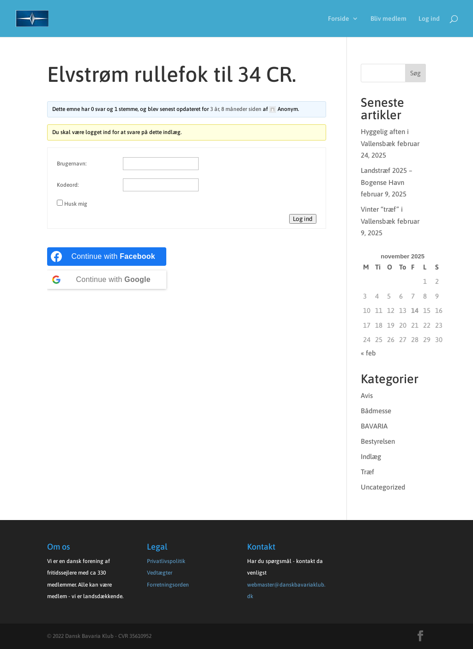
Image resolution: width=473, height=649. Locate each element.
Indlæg (371, 456)
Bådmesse (376, 411)
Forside (338, 18)
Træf (367, 472)
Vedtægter (159, 572)
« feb (368, 353)
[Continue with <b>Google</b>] (106, 279)
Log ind (429, 18)
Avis (367, 395)
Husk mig (75, 204)
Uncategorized (383, 487)
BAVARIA (374, 426)
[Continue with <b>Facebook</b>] (106, 256)
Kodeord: (68, 185)
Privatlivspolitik (166, 561)
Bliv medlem (388, 18)
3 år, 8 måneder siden (235, 109)
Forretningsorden (168, 585)
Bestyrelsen (378, 441)
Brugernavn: (71, 163)
